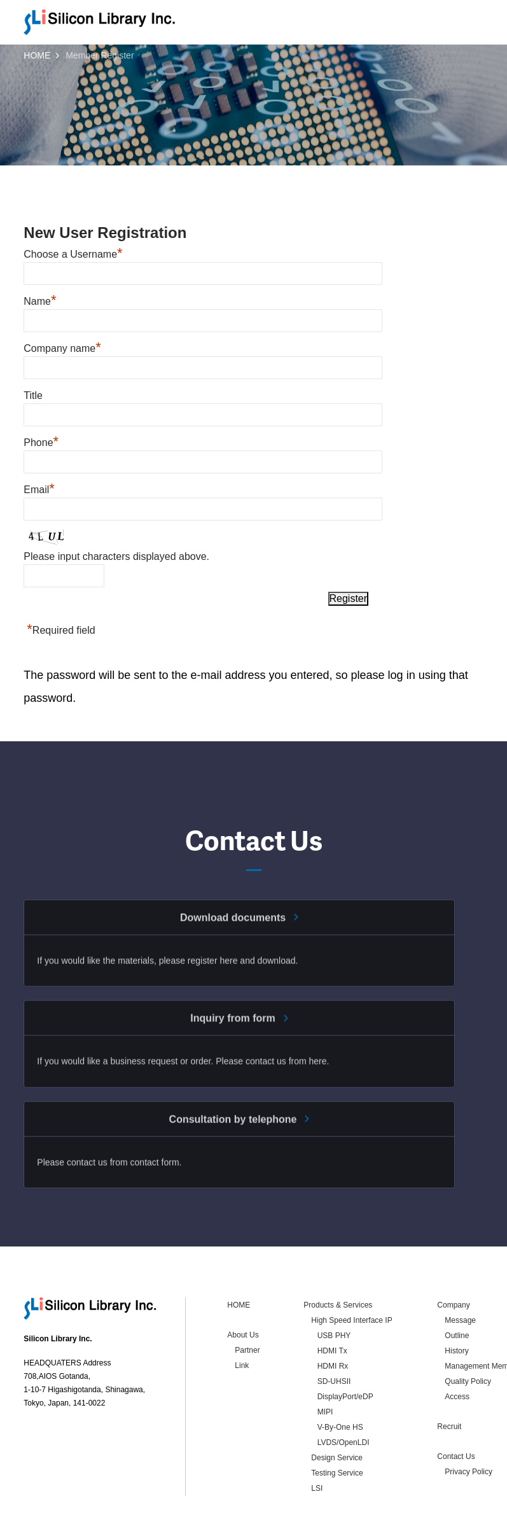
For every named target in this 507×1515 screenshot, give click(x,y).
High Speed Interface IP (351, 1263)
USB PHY (334, 1278)
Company (453, 1247)
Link (242, 1308)
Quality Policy (468, 1324)
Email (39, 489)
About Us (242, 1277)
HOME (37, 55)
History (456, 1293)
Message (460, 1263)
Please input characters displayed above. (116, 556)
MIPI (325, 1354)
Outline (457, 1278)
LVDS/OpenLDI (343, 1385)
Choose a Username (73, 254)
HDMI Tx (332, 1293)
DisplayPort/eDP (345, 1339)
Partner (247, 1292)
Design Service (337, 1400)
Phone (41, 442)
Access (457, 1339)
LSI (317, 1431)
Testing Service (337, 1415)
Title (33, 395)
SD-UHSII (334, 1324)
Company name (62, 348)
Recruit (449, 1369)
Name (40, 301)
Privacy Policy (468, 1414)
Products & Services (337, 1247)
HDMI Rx (333, 1308)
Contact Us (456, 1399)
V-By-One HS (340, 1369)
